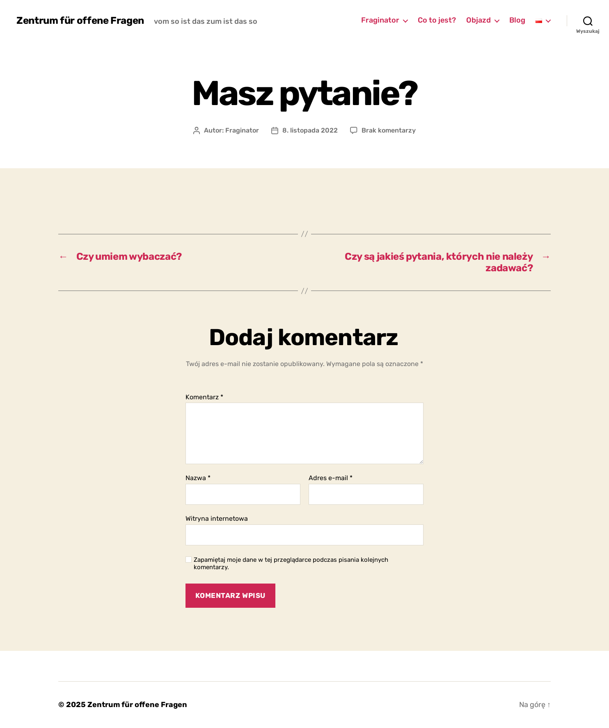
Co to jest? (437, 20)
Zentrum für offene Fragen (80, 20)
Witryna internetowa (216, 518)
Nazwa (198, 478)
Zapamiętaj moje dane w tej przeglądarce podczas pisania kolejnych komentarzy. (291, 563)
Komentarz (204, 397)
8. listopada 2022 (310, 130)
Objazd (478, 20)
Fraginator (380, 20)
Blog (517, 20)
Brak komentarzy (389, 130)
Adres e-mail (331, 478)
